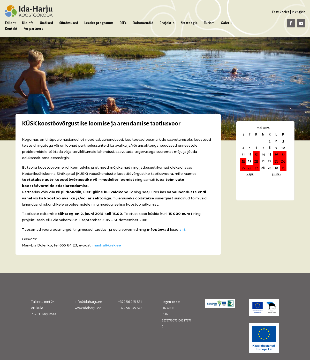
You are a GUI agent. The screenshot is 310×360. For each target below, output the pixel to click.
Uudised (46, 23)
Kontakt (11, 29)
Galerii (226, 23)
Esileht (10, 23)
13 (256, 154)
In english (298, 12)
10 (283, 147)
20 (256, 161)
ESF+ (122, 23)
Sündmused (68, 23)
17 (283, 154)
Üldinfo (28, 23)
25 (243, 168)
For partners (33, 29)
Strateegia (189, 23)
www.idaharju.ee (88, 307)
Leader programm (98, 23)
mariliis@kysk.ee (107, 245)
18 (243, 161)
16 (276, 154)
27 (256, 168)
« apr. (250, 174)
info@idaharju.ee (88, 301)
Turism (209, 23)
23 (276, 161)
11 (243, 154)
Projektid (167, 23)
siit (182, 229)
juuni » (276, 174)
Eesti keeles (280, 12)
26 (249, 168)
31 (283, 168)
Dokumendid (143, 23)
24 (283, 161)
